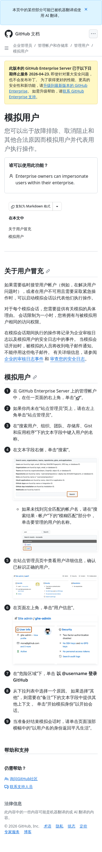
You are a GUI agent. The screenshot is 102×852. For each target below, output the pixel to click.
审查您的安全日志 (67, 359)
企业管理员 (22, 45)
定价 (83, 826)
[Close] (86, 9)
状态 (71, 826)
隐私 (59, 826)
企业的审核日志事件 (24, 359)
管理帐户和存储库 (53, 45)
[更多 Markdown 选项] (57, 206)
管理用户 (81, 45)
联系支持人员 (18, 786)
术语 (47, 826)
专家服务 (12, 831)
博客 (28, 831)
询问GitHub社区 (21, 778)
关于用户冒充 (27, 270)
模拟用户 (20, 51)
